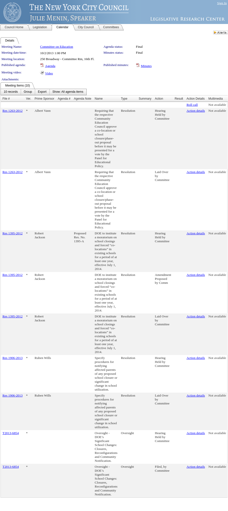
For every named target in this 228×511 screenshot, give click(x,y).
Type (124, 98)
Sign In (222, 3)
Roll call (192, 105)
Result (179, 98)
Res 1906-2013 (12, 358)
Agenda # (64, 98)
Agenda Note (82, 98)
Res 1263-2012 (12, 110)
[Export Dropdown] (42, 92)
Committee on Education (56, 46)
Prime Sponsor (44, 98)
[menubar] (43, 92)
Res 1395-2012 (12, 233)
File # (6, 98)
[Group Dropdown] (28, 92)
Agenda (50, 66)
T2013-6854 (10, 433)
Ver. (28, 98)
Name (99, 98)
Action (159, 98)
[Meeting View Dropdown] (68, 92)
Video (49, 73)
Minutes (146, 66)
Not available (217, 105)
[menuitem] (11, 92)
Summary (145, 98)
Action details (195, 110)
